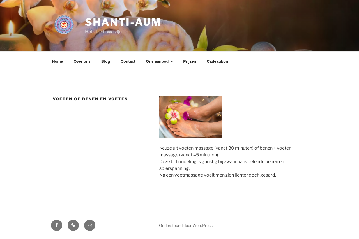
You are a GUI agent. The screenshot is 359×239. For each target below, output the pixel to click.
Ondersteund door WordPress (186, 225)
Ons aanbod (160, 61)
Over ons (82, 61)
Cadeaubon (217, 61)
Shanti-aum (123, 22)
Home (57, 61)
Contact (128, 61)
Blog (105, 61)
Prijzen (189, 61)
